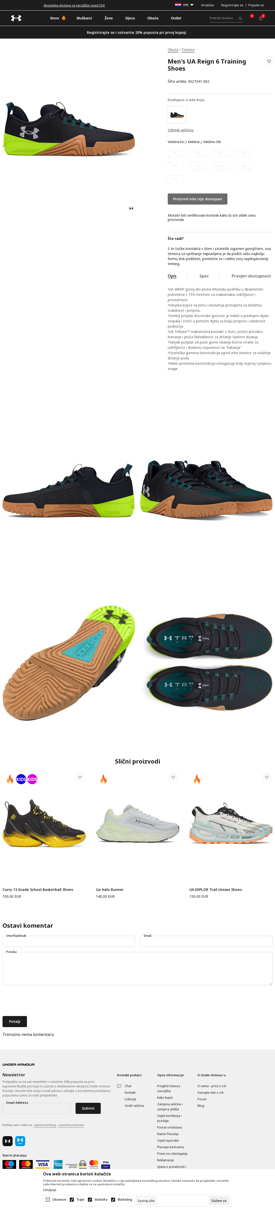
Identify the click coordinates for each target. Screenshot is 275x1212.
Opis (172, 276)
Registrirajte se (232, 5)
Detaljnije (49, 1190)
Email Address (17, 1103)
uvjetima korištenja (44, 1125)
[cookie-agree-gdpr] (219, 1200)
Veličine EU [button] (176, 142)
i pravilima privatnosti (71, 1125)
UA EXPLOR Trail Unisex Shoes (215, 889)
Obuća (173, 49)
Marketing (125, 1199)
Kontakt (130, 1092)
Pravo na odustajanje (172, 1153)
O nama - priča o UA (211, 1086)
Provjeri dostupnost (251, 276)
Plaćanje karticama (170, 1147)
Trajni (80, 1199)
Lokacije (130, 1099)
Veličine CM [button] (212, 142)
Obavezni (59, 1199)
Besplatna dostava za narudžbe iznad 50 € (74, 5)
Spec (204, 276)
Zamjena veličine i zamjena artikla (170, 1106)
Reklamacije (165, 1160)
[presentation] (41, 1001)
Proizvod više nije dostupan (197, 198)
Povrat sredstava (169, 1127)
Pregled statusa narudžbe (168, 1088)
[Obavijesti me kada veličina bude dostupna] (176, 153)
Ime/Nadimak (16, 936)
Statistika (101, 1199)
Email (147, 936)
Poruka (11, 952)
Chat (128, 1086)
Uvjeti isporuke (168, 1140)
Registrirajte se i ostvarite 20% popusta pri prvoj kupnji (136, 32)
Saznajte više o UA (210, 1092)
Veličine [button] (194, 142)
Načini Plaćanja (168, 1134)
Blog (200, 1106)
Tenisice (188, 49)
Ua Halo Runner (110, 889)
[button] (269, 71)
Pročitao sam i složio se (43, 1125)
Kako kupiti (165, 1097)
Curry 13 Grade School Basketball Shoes (38, 889)
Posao (202, 1099)
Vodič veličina (134, 1106)
